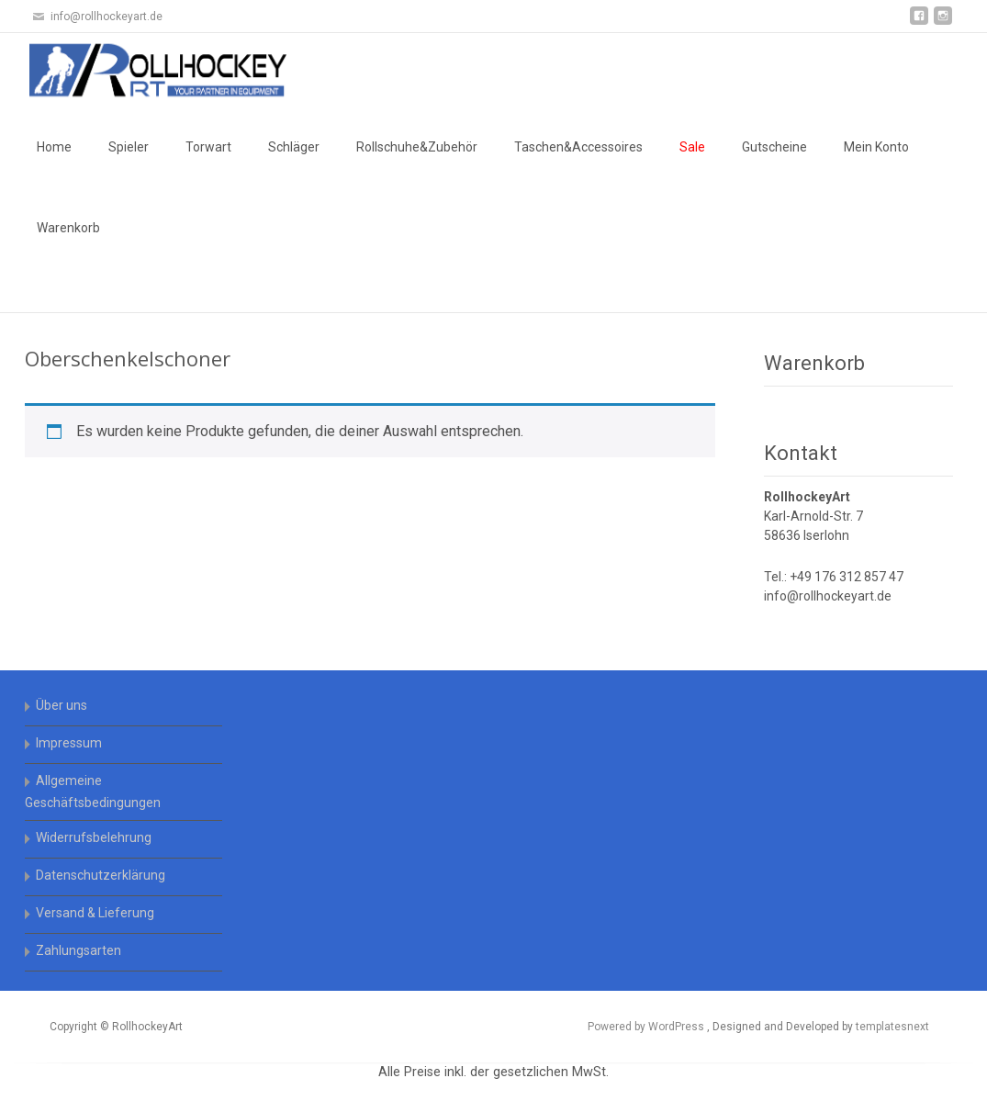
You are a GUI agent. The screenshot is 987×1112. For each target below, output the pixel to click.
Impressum (69, 743)
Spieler (128, 147)
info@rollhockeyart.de (828, 596)
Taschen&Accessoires (578, 147)
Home (54, 147)
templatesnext (892, 1026)
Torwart (208, 147)
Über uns (61, 705)
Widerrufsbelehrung (93, 837)
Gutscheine (774, 147)
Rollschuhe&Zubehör (416, 147)
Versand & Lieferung (95, 912)
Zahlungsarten (78, 950)
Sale (692, 147)
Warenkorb (68, 227)
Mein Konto (876, 147)
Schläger (294, 147)
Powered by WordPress (647, 1026)
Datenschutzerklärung (100, 875)
